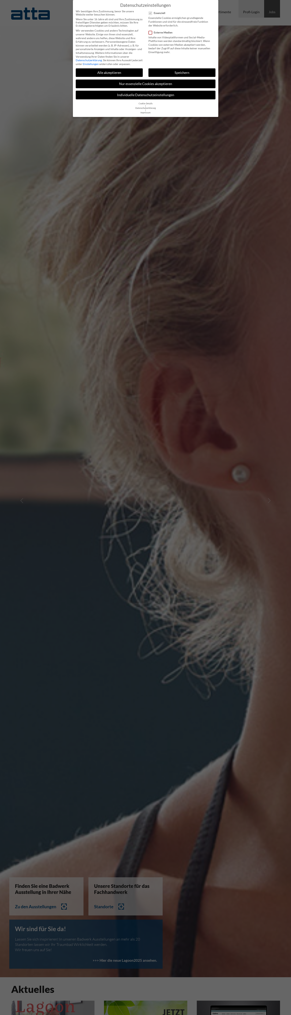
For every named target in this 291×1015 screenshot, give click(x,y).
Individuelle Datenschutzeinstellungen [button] (145, 92)
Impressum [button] (145, 110)
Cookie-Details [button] (146, 101)
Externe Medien (161, 30)
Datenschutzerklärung (89, 58)
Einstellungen (91, 61)
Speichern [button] (182, 70)
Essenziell (158, 10)
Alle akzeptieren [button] (109, 70)
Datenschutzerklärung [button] (145, 106)
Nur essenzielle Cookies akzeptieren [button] (145, 81)
